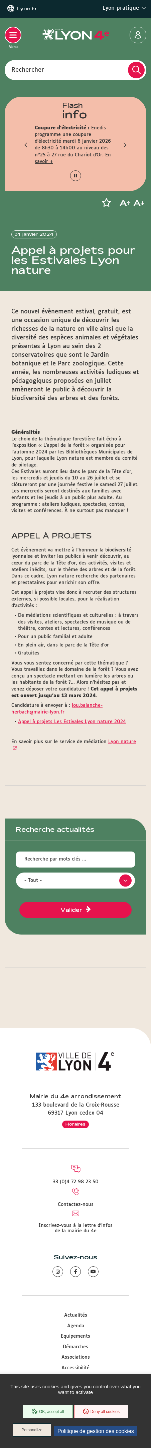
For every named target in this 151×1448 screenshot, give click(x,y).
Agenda (75, 1326)
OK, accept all (47, 1411)
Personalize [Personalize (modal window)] (31, 1430)
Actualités (75, 1315)
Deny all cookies (101, 1411)
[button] (26, 145)
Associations (75, 1357)
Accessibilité (75, 1368)
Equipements (75, 1336)
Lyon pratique (124, 8)
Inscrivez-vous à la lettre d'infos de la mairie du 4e (75, 1228)
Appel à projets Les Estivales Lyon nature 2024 (72, 721)
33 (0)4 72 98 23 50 (76, 1182)
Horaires (75, 1124)
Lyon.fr (27, 8)
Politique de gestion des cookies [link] (95, 1431)
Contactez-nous (76, 1204)
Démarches (75, 1347)
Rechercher (27, 70)
